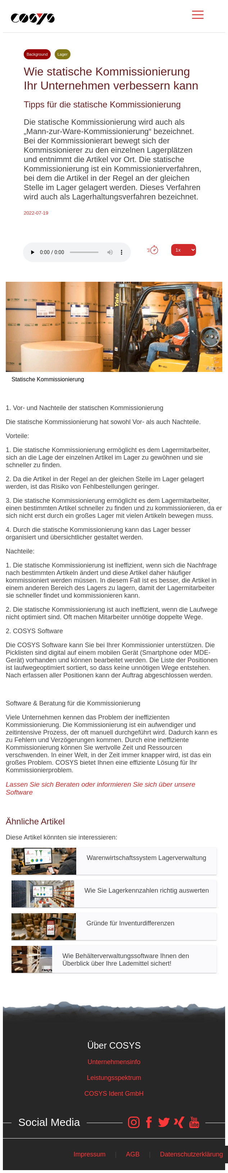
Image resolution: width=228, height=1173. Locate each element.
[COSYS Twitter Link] (164, 1126)
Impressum (89, 1154)
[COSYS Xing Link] (179, 1126)
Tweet (114, 263)
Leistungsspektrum (114, 1077)
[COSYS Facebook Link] (149, 1126)
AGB (133, 1154)
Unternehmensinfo (113, 1062)
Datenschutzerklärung (191, 1154)
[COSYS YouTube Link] (194, 1126)
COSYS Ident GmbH (113, 1093)
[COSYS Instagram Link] (134, 1126)
